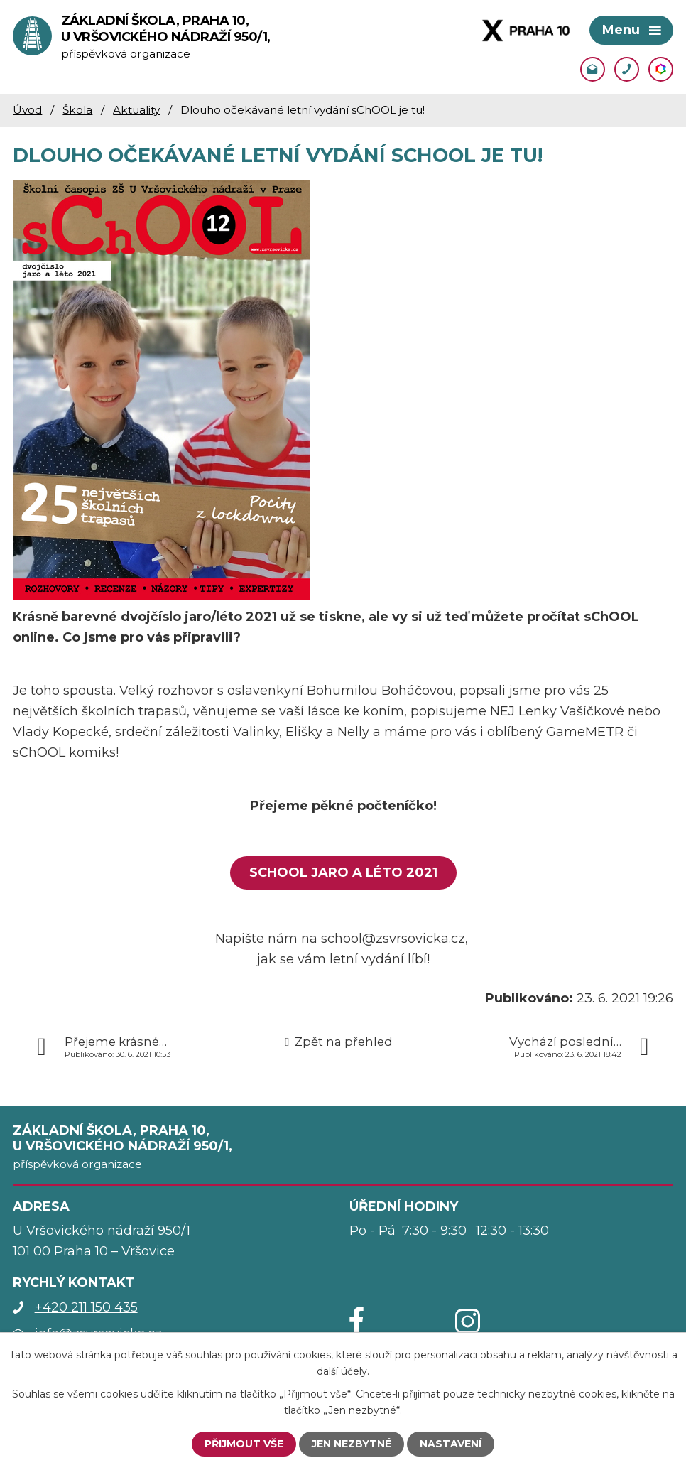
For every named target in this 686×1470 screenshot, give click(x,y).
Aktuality (136, 110)
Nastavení (450, 1443)
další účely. (343, 1370)
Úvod (27, 110)
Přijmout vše (244, 1443)
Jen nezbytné (351, 1443)
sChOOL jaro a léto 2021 (343, 872)
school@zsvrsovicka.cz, (394, 938)
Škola (77, 110)
